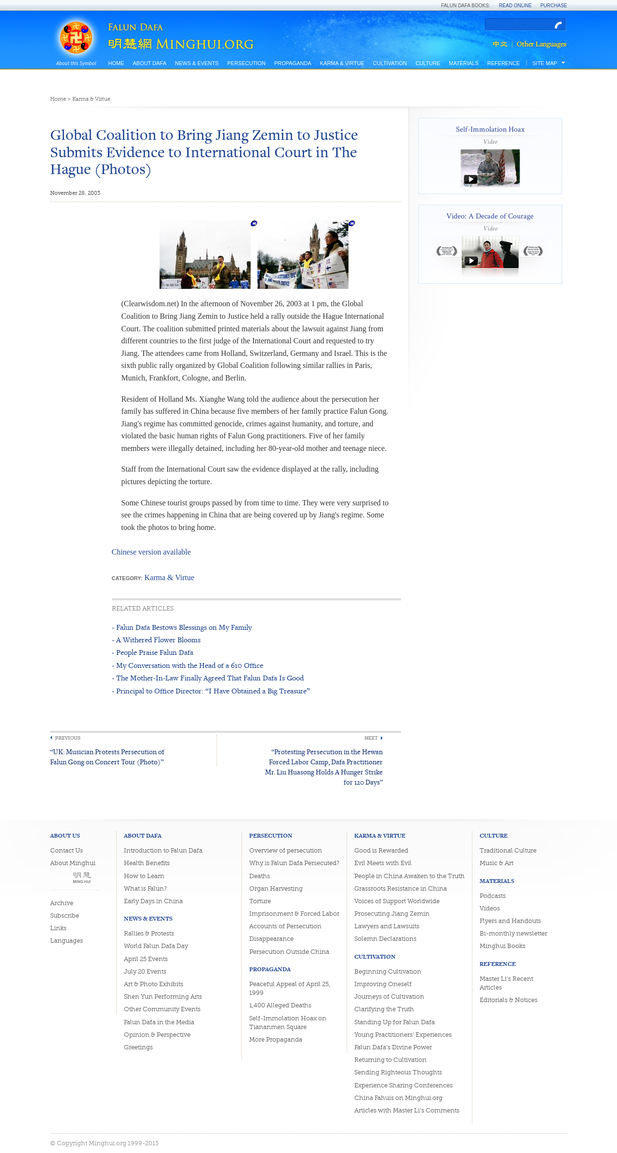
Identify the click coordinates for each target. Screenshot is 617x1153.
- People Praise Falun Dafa (152, 652)
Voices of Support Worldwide (397, 901)
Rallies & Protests (149, 933)
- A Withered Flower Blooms (156, 640)
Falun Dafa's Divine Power (393, 1047)
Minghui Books (502, 946)
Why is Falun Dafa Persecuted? (294, 863)
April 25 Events (146, 959)
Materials (464, 63)
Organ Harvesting (276, 888)
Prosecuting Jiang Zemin (391, 913)
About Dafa (149, 63)
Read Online (515, 5)
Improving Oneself (383, 984)
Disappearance (271, 938)
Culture (428, 63)
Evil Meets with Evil (383, 863)
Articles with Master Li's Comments (406, 1110)
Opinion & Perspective (157, 1034)
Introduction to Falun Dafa (163, 850)
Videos (490, 908)
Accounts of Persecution (285, 926)
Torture (260, 901)
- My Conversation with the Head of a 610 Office (187, 665)
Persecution (246, 63)
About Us (65, 835)
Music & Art (496, 863)
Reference (503, 63)
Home (116, 63)
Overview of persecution (285, 850)
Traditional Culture (508, 850)
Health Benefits (147, 863)
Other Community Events (162, 1009)
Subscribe (64, 915)
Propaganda (292, 63)
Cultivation (390, 63)
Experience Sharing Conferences (403, 1085)
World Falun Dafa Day (156, 946)
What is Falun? (145, 888)
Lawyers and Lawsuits (386, 926)
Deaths (259, 876)
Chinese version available (151, 552)
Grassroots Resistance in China (400, 888)
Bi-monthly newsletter (513, 933)
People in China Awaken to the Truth (409, 876)
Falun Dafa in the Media (159, 1022)
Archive (61, 903)
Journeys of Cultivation (389, 996)
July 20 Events (145, 971)
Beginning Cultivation (387, 971)
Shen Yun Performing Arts (163, 996)
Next (371, 738)
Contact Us (66, 850)
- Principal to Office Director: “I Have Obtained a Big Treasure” (211, 691)
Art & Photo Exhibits (153, 984)
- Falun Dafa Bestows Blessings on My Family (182, 627)
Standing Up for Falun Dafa (394, 1022)
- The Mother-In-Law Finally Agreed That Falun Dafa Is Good (208, 678)
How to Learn (144, 876)
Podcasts (493, 895)
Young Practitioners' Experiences (403, 1034)
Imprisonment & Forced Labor (294, 913)
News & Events (196, 63)
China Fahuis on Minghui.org (398, 1097)
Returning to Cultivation (390, 1059)
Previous (67, 738)
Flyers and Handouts (510, 920)
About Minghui (72, 863)
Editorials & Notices (508, 1000)
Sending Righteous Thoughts (398, 1072)
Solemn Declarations (385, 938)
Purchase (553, 5)
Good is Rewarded (381, 850)
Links (58, 928)
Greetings (138, 1047)
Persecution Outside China (289, 951)
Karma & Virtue (342, 63)
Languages (66, 940)
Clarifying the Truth (384, 1009)
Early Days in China (153, 901)
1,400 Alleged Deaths (280, 1005)
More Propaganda (275, 1039)
